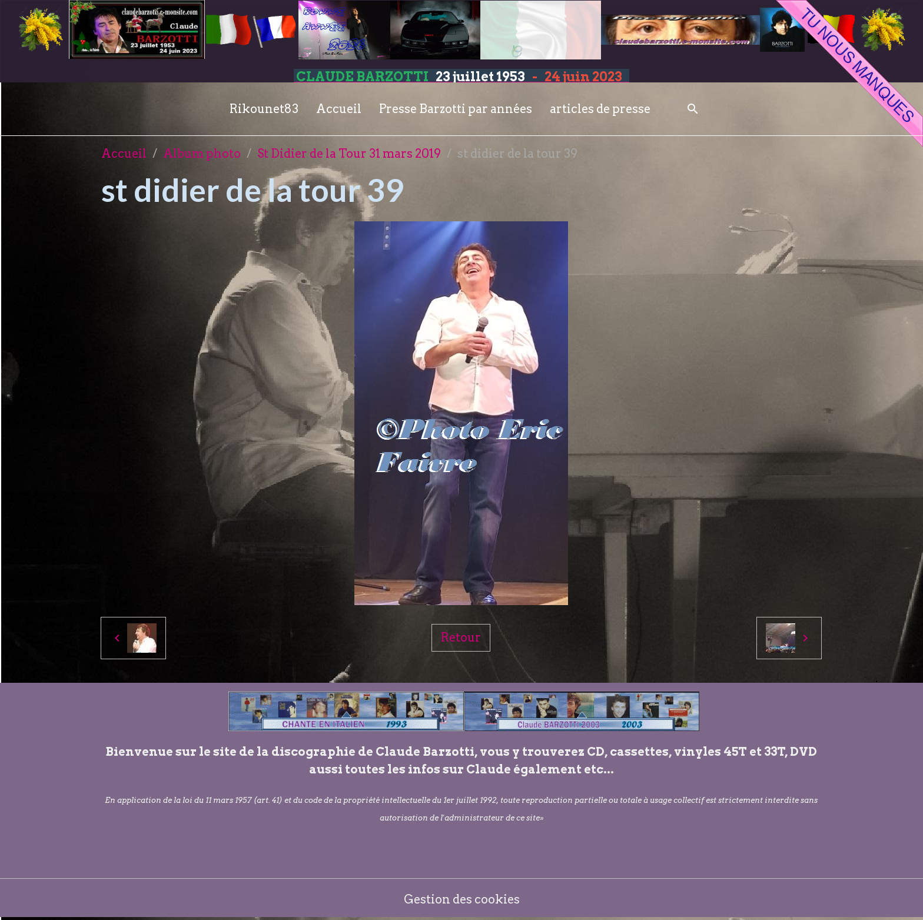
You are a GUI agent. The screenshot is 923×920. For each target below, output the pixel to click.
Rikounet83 (264, 109)
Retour (461, 637)
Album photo (202, 154)
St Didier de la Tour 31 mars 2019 (349, 154)
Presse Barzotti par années (455, 109)
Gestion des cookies (462, 899)
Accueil (338, 109)
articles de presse (600, 109)
